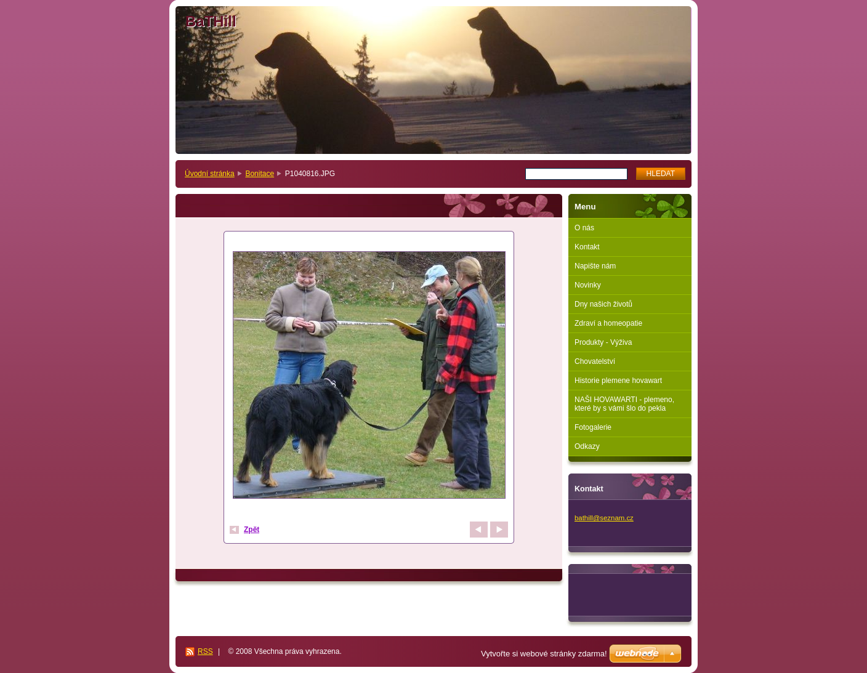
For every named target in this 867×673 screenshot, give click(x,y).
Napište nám (595, 266)
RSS (205, 651)
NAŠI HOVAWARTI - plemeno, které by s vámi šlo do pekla (624, 404)
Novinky (588, 285)
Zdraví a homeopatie (608, 323)
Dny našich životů (603, 304)
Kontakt (587, 247)
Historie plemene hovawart (618, 380)
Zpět (251, 529)
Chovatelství (595, 361)
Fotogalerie (593, 427)
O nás (584, 228)
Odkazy (587, 446)
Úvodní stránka (210, 173)
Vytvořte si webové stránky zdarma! (544, 653)
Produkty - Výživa (603, 342)
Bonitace (259, 173)
